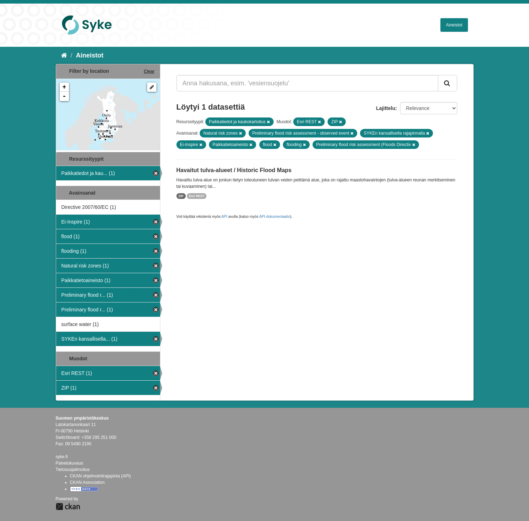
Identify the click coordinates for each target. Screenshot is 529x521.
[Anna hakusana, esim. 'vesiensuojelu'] (307, 83)
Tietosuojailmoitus (73, 469)
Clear (149, 71)
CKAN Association (87, 482)
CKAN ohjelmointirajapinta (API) (100, 476)
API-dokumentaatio (274, 217)
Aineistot (454, 24)
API (224, 217)
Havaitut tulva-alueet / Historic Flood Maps (234, 170)
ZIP (181, 196)
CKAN (68, 506)
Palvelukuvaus (69, 463)
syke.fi (62, 456)
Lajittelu (385, 108)
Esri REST (197, 196)
